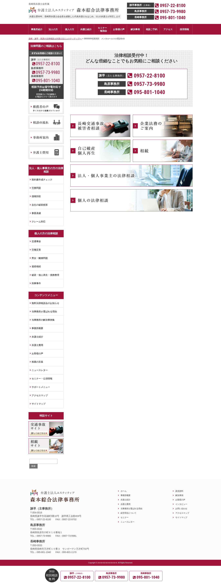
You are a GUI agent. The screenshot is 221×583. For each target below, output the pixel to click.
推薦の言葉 (37, 361)
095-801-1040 (48, 80)
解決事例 (179, 495)
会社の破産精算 (40, 205)
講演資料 (179, 491)
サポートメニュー (41, 387)
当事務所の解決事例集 (43, 320)
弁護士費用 (37, 345)
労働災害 (36, 249)
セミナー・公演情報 (42, 378)
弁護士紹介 (37, 336)
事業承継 (36, 213)
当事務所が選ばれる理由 (44, 311)
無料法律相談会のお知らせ (45, 303)
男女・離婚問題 (40, 258)
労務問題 (36, 188)
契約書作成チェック (42, 179)
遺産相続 (36, 266)
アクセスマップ (40, 395)
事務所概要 (37, 328)
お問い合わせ (181, 508)
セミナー (124, 517)
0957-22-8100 (48, 63)
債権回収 (36, 196)
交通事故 (36, 241)
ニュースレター (40, 370)
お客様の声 (37, 353)
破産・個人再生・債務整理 (45, 275)
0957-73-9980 (48, 72)
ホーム (123, 491)
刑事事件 (36, 283)
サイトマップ (38, 403)
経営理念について (128, 513)
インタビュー (181, 504)
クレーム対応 (38, 221)
